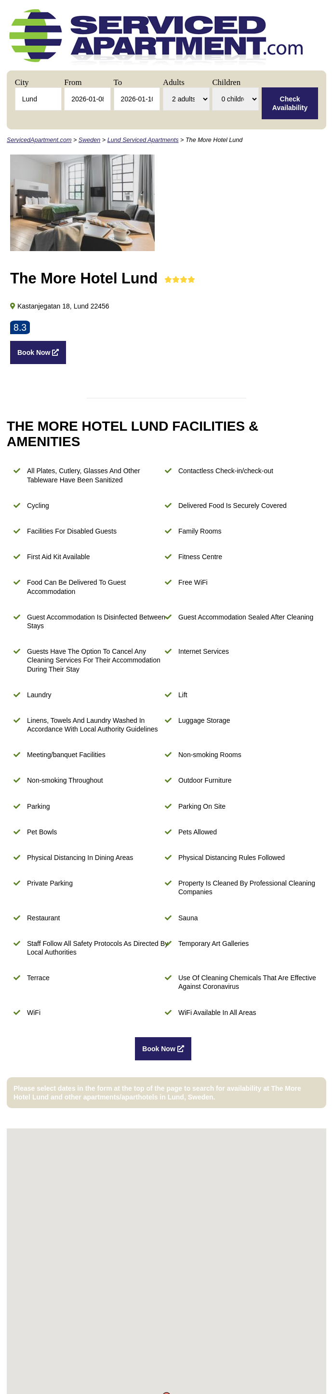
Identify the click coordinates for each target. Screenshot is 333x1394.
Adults (174, 82)
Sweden (90, 140)
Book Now (38, 352)
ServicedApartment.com (39, 140)
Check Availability (289, 103)
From (72, 82)
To (118, 82)
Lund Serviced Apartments (143, 140)
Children (226, 82)
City (22, 82)
